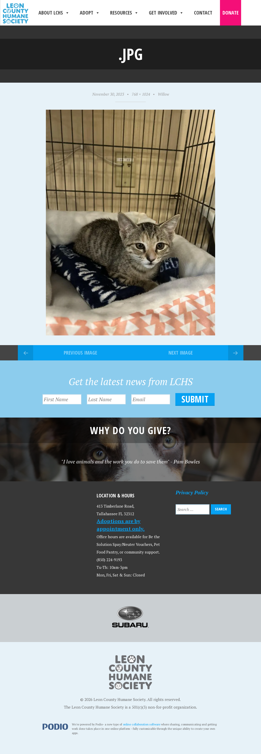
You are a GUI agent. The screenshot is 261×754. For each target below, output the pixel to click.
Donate (231, 12)
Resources (124, 13)
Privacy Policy (192, 492)
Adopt (90, 13)
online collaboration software (141, 724)
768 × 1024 (141, 94)
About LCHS (54, 13)
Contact (203, 12)
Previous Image (80, 352)
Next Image (180, 352)
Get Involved (166, 13)
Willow (163, 94)
